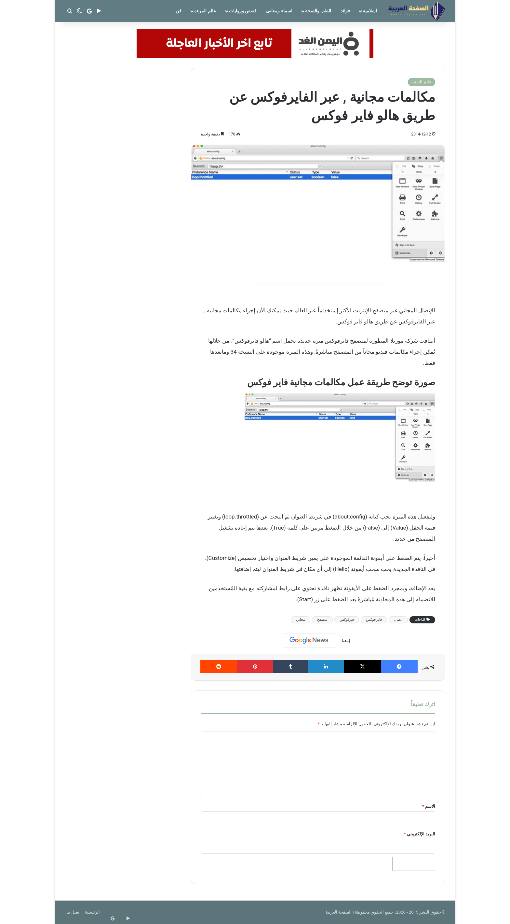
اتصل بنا (73, 912)
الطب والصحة (318, 10)
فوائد (345, 10)
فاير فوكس (374, 620)
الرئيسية (92, 912)
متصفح (322, 620)
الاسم (428, 806)
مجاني (300, 620)
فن (178, 10)
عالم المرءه (205, 10)
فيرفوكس (347, 620)
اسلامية (370, 10)
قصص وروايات (243, 10)
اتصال (398, 620)
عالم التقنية (421, 81)
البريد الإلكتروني (419, 834)
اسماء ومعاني (279, 10)
